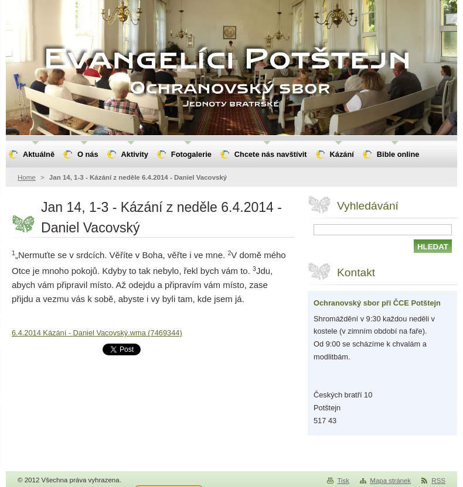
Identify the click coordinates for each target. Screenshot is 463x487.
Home (27, 177)
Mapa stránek (390, 480)
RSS (438, 480)
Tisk (343, 480)
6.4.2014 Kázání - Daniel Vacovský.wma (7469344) (97, 332)
